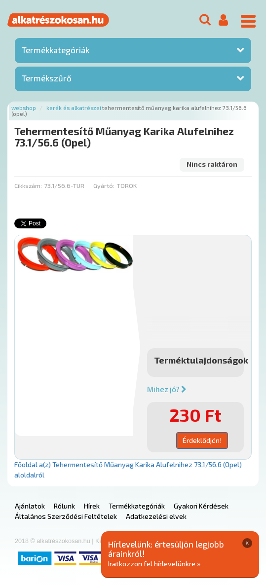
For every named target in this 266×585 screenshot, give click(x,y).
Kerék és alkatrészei (73, 108)
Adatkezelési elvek (156, 516)
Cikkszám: (28, 185)
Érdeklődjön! (202, 440)
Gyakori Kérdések (201, 506)
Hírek (92, 506)
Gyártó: (103, 185)
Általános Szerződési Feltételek (66, 516)
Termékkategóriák (55, 50)
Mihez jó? (167, 389)
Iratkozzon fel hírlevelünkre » (154, 563)
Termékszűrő (47, 78)
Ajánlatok (30, 506)
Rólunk (64, 506)
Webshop (23, 108)
